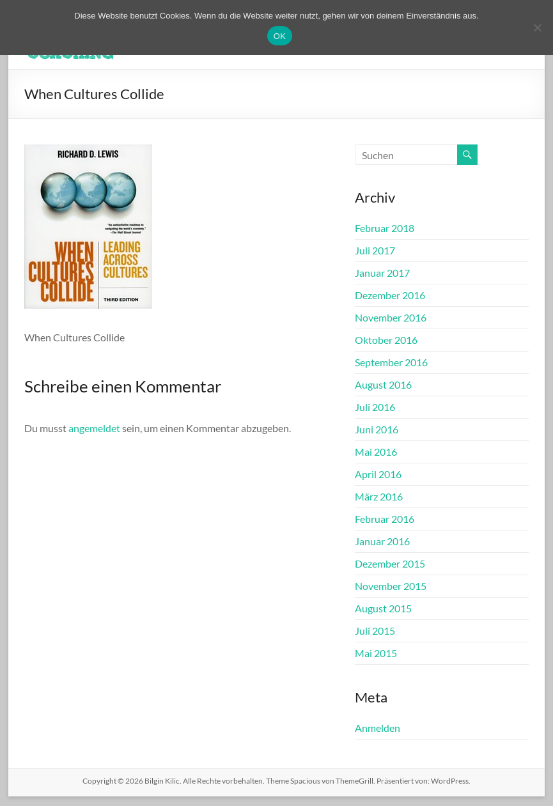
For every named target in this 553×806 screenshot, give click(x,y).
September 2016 (391, 362)
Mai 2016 (376, 452)
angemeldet (94, 428)
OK (280, 36)
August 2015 (383, 608)
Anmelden (377, 728)
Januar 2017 (382, 273)
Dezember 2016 (390, 295)
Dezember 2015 (390, 563)
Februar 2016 (384, 519)
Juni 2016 (376, 429)
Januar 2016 (382, 541)
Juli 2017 (375, 250)
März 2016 (379, 496)
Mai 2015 (376, 653)
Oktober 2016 (386, 340)
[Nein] (537, 27)
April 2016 (378, 474)
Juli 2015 (375, 630)
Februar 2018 (384, 228)
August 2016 (383, 384)
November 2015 (390, 586)
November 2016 (390, 317)
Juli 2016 (375, 407)
